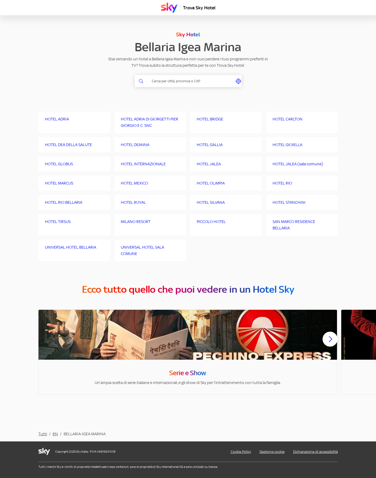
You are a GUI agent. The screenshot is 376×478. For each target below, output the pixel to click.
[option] (187, 352)
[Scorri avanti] (330, 343)
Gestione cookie (272, 451)
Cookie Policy (241, 451)
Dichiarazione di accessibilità (315, 451)
